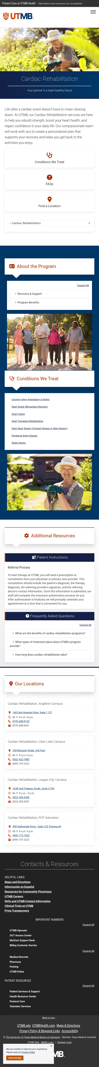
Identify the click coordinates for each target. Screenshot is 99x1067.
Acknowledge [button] (14, 1058)
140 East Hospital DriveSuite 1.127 (32, 712)
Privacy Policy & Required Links (39, 1031)
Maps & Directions (68, 1025)
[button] (93, 11)
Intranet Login (64, 1042)
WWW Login (47, 1042)
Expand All (83, 285)
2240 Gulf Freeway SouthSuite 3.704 (33, 788)
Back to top (49, 1017)
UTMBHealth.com (43, 1025)
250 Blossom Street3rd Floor (29, 750)
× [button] (51, 1045)
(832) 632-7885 (20, 759)
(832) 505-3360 (20, 797)
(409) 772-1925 (20, 835)
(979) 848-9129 (20, 721)
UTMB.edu (24, 1025)
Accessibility (70, 1031)
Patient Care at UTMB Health (19, 3)
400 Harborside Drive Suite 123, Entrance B (37, 826)
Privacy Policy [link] (28, 1052)
